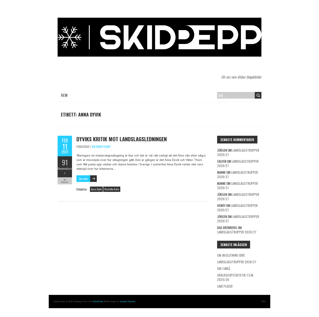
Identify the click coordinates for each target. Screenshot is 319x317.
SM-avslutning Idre (231, 255)
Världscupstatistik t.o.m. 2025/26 (235, 277)
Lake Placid (225, 286)
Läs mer (83, 178)
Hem (64, 95)
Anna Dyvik (96, 189)
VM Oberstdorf (101, 146)
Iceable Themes (127, 301)
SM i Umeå (223, 268)
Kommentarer (65, 170)
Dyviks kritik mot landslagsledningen (121, 139)
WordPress (98, 301)
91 (65, 162)
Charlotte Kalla (111, 189)
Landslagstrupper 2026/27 (238, 152)
